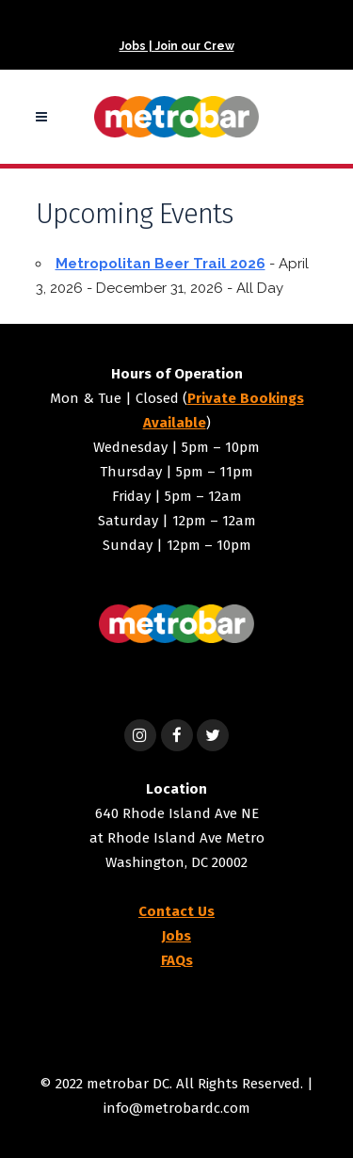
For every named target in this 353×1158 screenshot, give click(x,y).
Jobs (176, 935)
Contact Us (176, 911)
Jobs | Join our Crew (177, 46)
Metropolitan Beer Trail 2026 (160, 263)
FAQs (177, 960)
